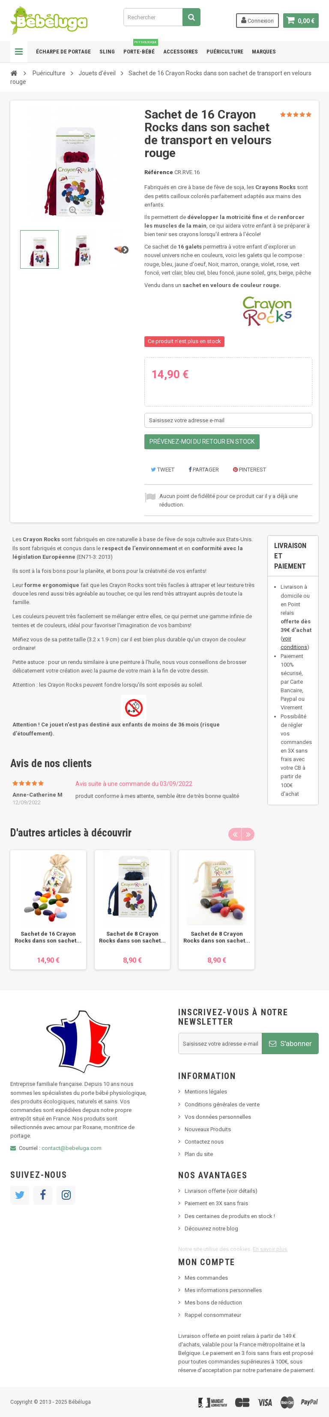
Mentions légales (206, 1091)
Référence (158, 172)
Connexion (257, 20)
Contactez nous (204, 1141)
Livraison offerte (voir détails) (221, 1191)
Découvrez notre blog (211, 1228)
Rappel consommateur (213, 1315)
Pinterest (249, 469)
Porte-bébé (140, 48)
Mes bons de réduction (213, 1302)
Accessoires (180, 51)
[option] (48, 910)
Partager (203, 469)
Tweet (162, 469)
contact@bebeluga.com (72, 1148)
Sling (107, 51)
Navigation (18, 51)
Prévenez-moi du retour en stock (202, 441)
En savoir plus (270, 1249)
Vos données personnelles (218, 1117)
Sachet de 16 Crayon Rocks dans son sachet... (48, 937)
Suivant (124, 249)
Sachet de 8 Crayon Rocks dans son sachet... (132, 937)
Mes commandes (206, 1278)
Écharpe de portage (63, 51)
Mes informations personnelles (223, 1290)
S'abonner (290, 1043)
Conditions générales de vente (222, 1104)
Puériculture (224, 51)
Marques (264, 51)
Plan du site (199, 1154)
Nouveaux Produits (208, 1129)
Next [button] (248, 834)
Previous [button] (234, 834)
